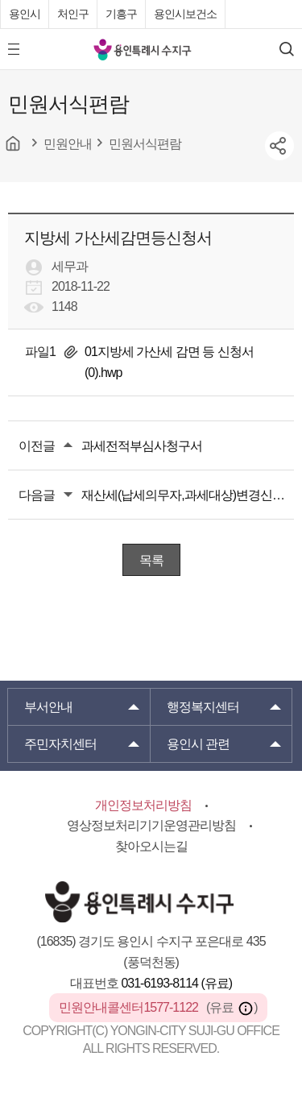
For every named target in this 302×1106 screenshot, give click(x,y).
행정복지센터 (203, 707)
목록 (151, 560)
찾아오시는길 (151, 846)
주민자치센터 (60, 744)
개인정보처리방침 (143, 805)
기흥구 (121, 13)
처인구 (73, 13)
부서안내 (48, 707)
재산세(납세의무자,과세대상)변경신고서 (187, 495)
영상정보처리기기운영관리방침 (151, 825)
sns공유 (279, 145)
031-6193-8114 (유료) (176, 983)
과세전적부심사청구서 (141, 446)
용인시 (24, 13)
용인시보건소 (185, 13)
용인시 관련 (198, 744)
